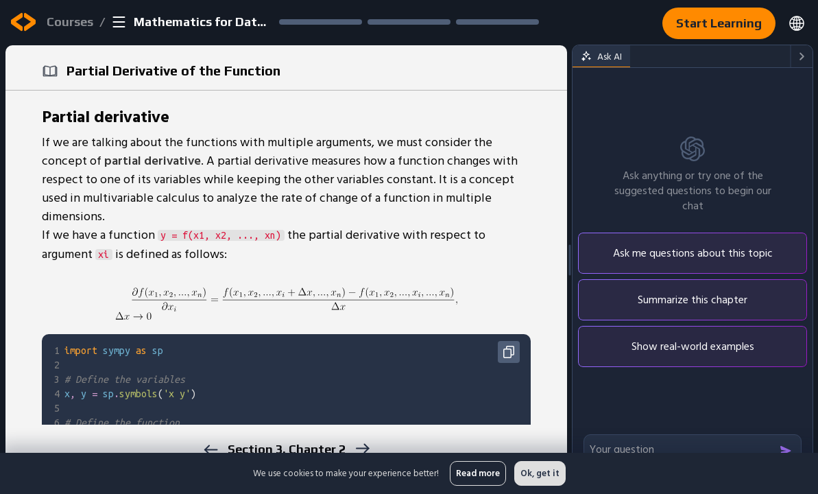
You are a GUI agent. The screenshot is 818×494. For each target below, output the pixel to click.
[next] (362, 448)
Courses (70, 21)
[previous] (210, 449)
